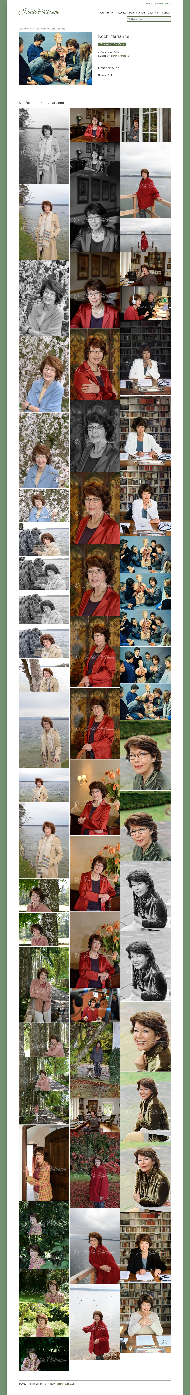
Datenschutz (62, 1383)
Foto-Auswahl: (163, 3)
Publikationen (137, 12)
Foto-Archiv (106, 12)
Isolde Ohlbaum (38, 12)
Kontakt (166, 12)
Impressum (49, 1383)
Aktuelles (121, 12)
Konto (149, 3)
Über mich (153, 12)
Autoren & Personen (39, 28)
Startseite (23, 28)
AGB (72, 1383)
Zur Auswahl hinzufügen (112, 44)
